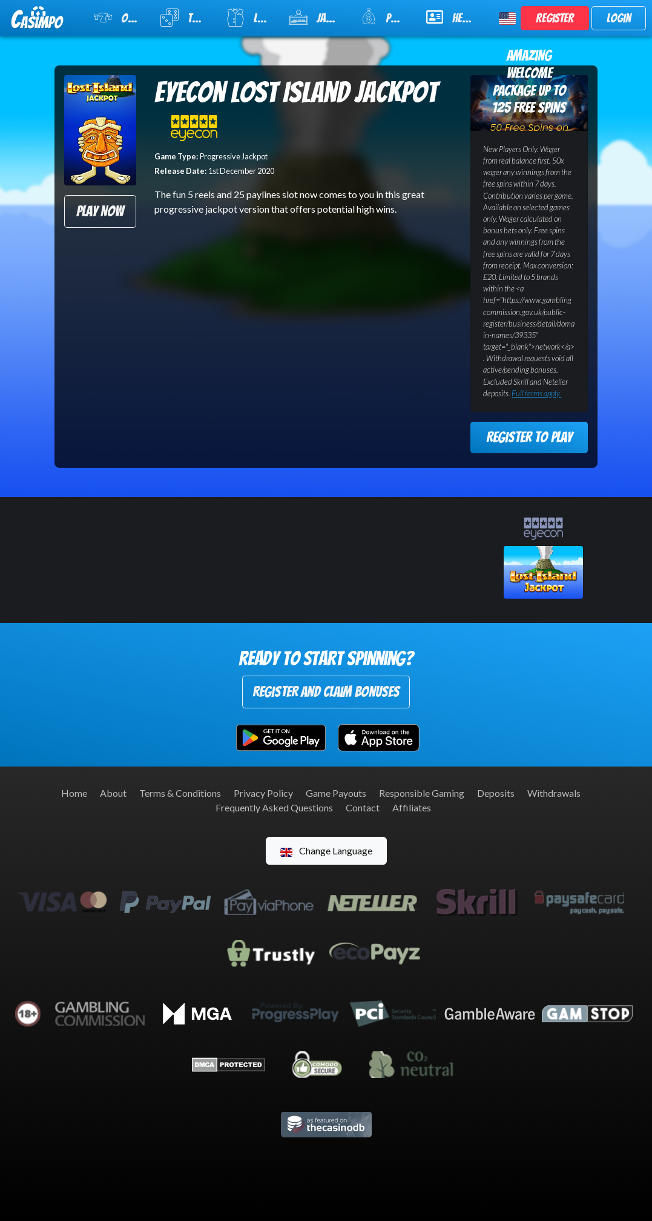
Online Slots (119, 17)
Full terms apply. (536, 393)
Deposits (496, 793)
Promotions (385, 16)
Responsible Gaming (421, 793)
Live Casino (249, 17)
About (113, 793)
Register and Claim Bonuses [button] (326, 691)
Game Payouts (336, 793)
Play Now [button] (99, 211)
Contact (363, 807)
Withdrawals (554, 793)
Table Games (185, 17)
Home (74, 793)
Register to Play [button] (529, 437)
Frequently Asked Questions (274, 807)
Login (619, 18)
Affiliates (411, 807)
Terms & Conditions (180, 793)
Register (555, 18)
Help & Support (455, 16)
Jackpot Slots (317, 17)
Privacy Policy (263, 793)
